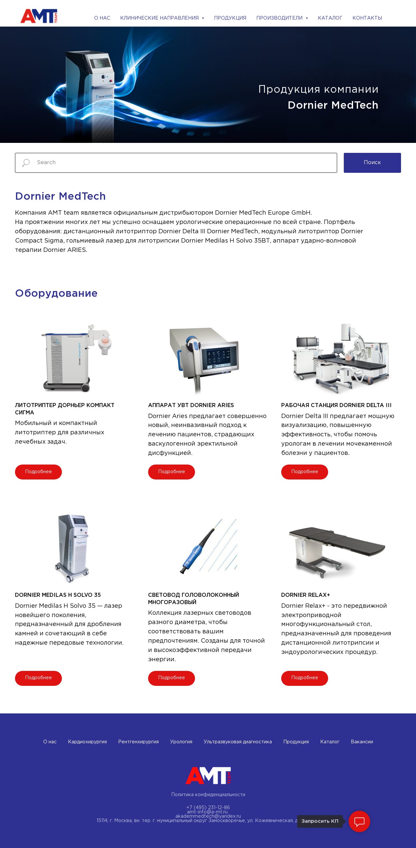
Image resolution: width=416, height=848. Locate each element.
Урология (181, 742)
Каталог (329, 742)
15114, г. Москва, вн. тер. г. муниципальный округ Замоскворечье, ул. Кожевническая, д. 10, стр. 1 (208, 821)
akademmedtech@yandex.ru (208, 816)
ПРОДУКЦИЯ (230, 18)
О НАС (102, 18)
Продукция (296, 742)
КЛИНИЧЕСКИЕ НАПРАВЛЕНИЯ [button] (160, 18)
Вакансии (362, 742)
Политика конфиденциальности (208, 795)
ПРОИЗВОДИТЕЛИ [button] (280, 18)
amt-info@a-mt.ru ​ (208, 812)
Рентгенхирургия (138, 742)
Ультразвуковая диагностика (238, 742)
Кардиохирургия (87, 742)
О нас (50, 742)
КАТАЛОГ (330, 18)
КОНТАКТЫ (367, 18)
